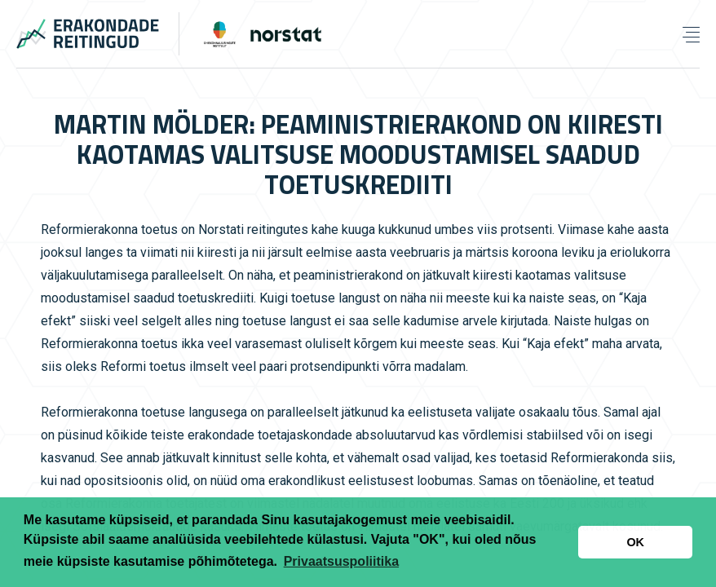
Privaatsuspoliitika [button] (341, 561)
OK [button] (635, 542)
